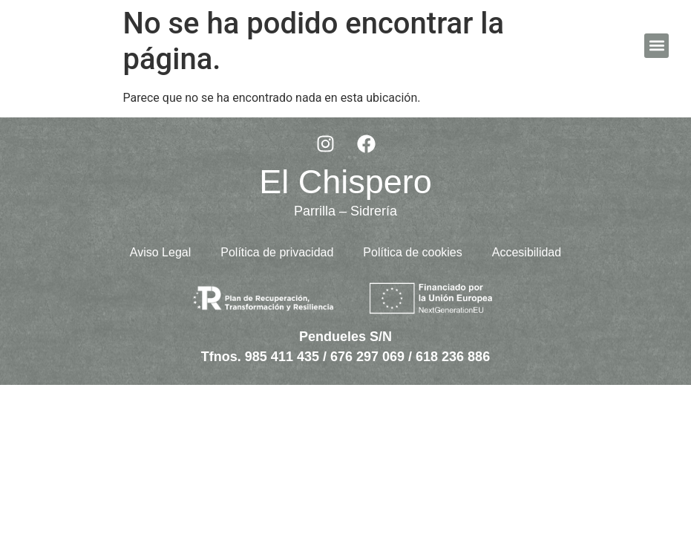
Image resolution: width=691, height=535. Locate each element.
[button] (656, 45)
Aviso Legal (160, 252)
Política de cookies (412, 252)
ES (622, 45)
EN (605, 45)
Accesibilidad (526, 252)
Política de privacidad (276, 252)
